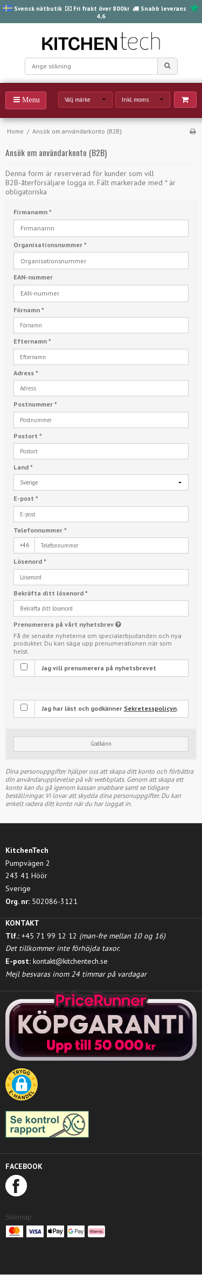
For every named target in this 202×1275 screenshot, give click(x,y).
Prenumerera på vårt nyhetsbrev (85, 624)
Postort (27, 436)
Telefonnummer (40, 530)
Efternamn (32, 341)
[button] (21, 1088)
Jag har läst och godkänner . (109, 708)
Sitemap (18, 1217)
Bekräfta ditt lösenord (50, 593)
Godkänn (101, 743)
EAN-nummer (33, 277)
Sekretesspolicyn (150, 708)
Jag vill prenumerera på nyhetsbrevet (98, 668)
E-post (25, 498)
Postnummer (35, 404)
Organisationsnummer (50, 245)
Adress (25, 373)
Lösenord (29, 561)
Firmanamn (32, 212)
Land (23, 467)
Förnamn (28, 310)
